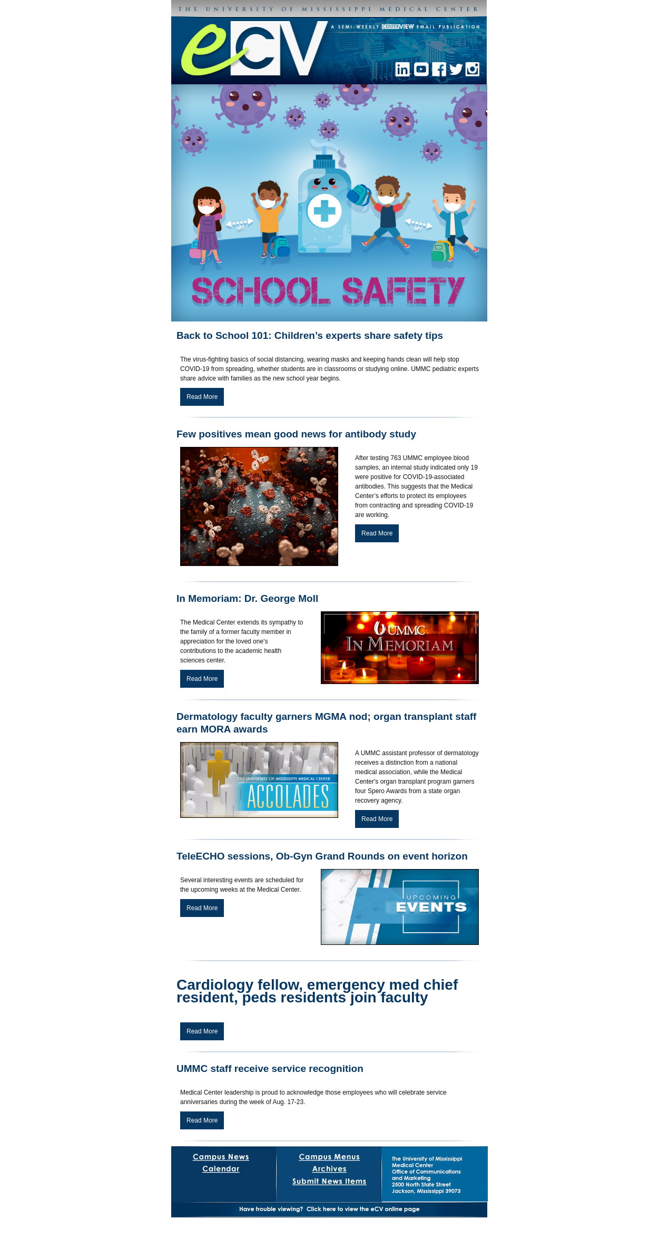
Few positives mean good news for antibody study (296, 434)
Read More (202, 397)
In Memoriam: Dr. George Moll (247, 598)
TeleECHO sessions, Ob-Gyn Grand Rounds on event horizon (322, 856)
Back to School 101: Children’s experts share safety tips (309, 335)
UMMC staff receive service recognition (269, 1068)
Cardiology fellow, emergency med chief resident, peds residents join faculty (317, 991)
